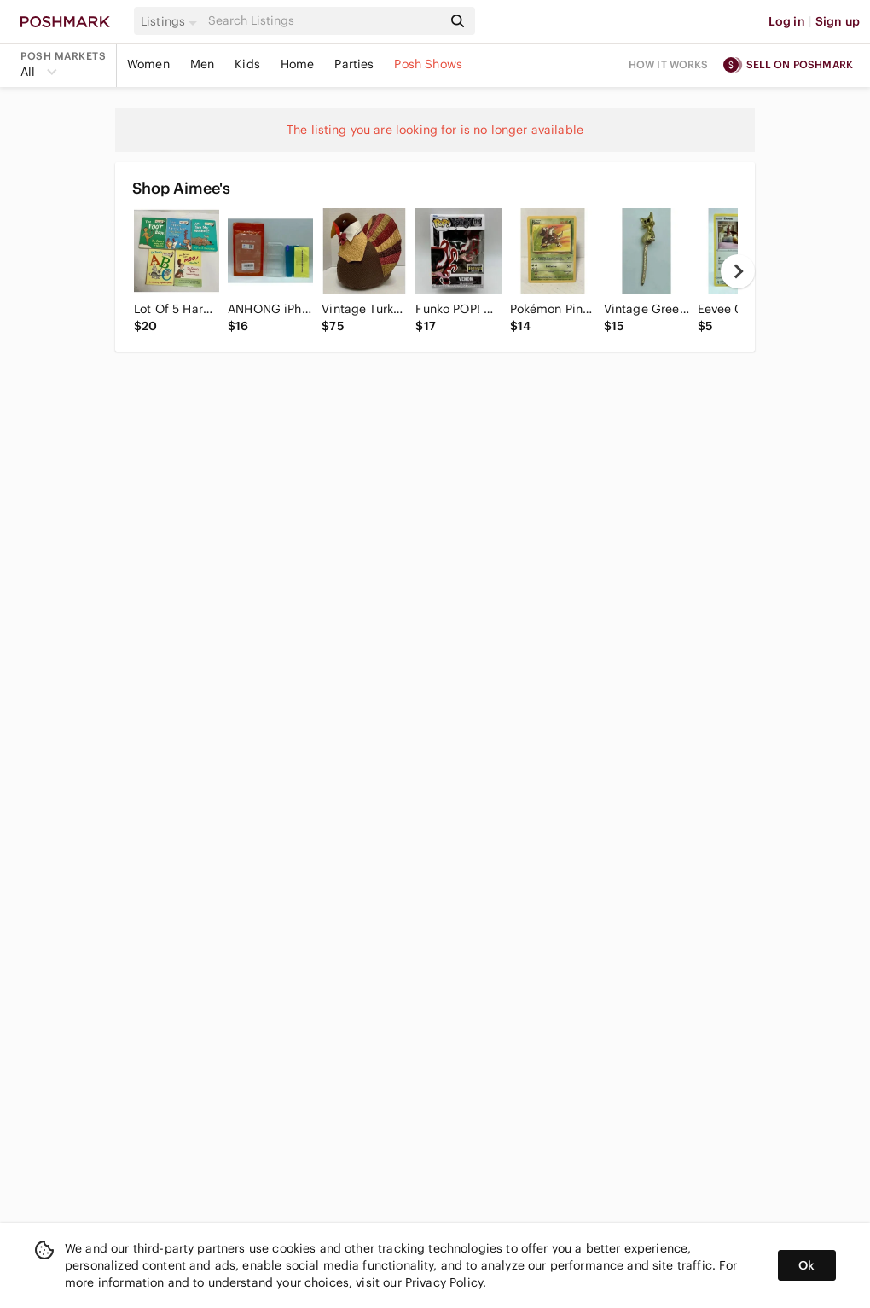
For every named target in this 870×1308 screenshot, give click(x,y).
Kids (247, 64)
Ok (806, 1265)
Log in (786, 21)
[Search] (323, 21)
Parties (354, 64)
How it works (669, 64)
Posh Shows (428, 64)
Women (148, 64)
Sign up (837, 21)
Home (298, 64)
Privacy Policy (444, 1282)
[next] (738, 271)
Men (202, 64)
